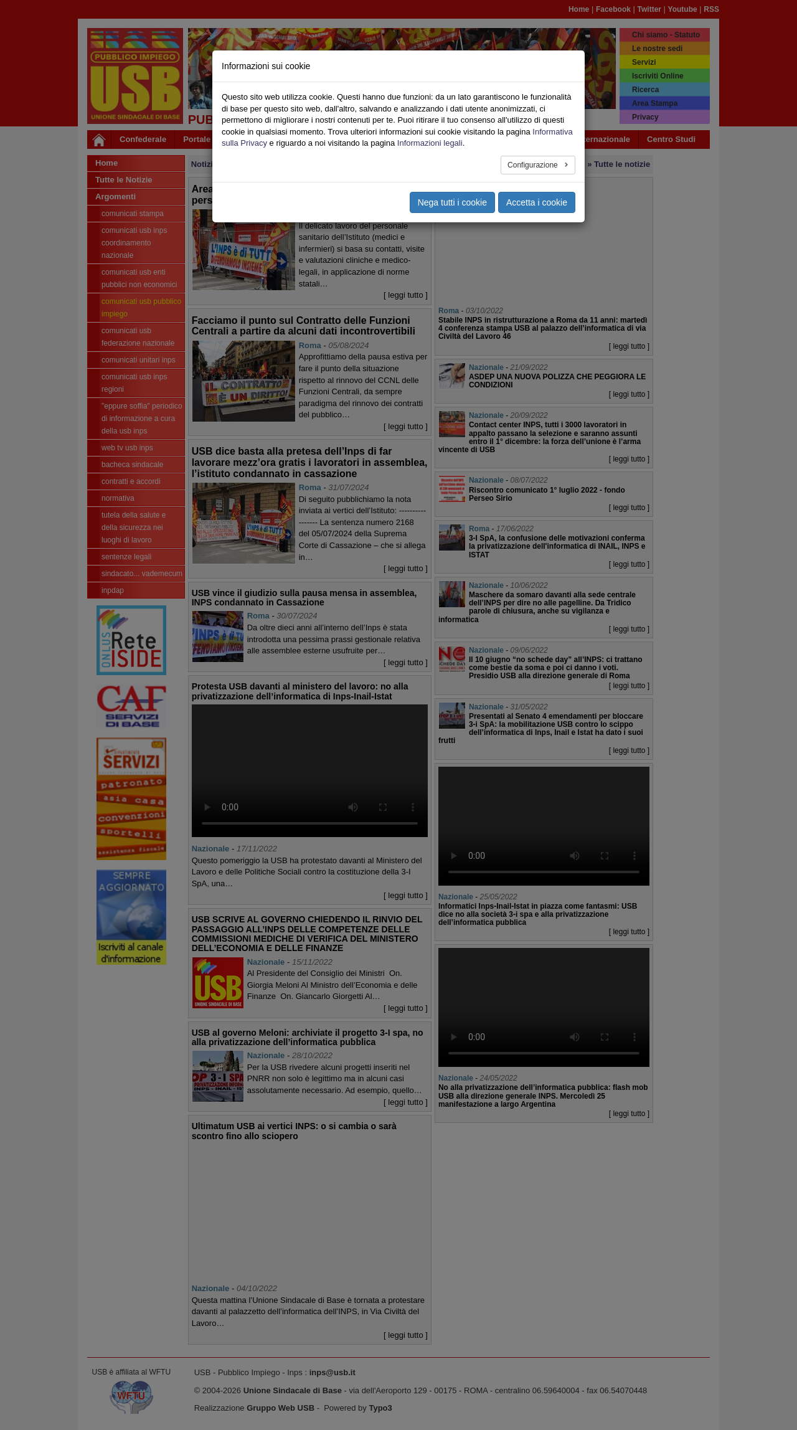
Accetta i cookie (536, 202)
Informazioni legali (430, 143)
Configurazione (533, 165)
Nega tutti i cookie (452, 202)
